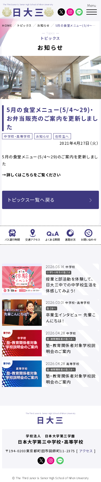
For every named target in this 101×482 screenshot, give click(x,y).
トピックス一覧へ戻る (50, 199)
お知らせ (43, 25)
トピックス (24, 25)
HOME (7, 25)
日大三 (29, 12)
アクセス (86, 450)
